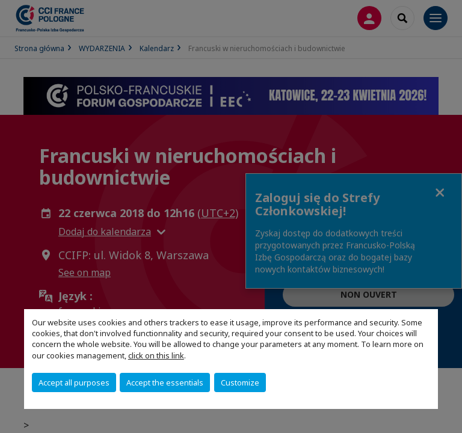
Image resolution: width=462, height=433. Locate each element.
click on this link (156, 355)
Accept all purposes (73, 382)
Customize (240, 382)
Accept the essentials (164, 382)
